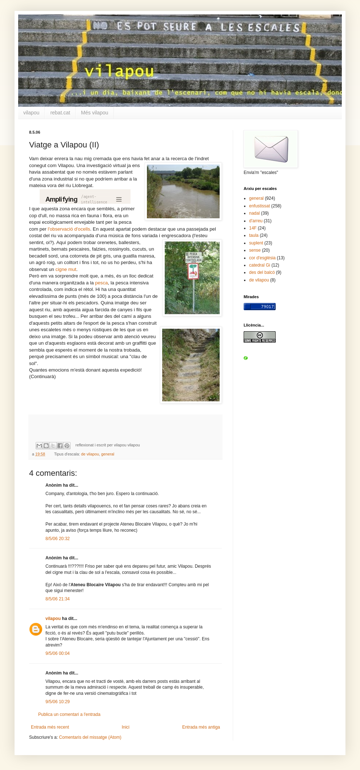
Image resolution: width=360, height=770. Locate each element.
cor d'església (262, 257)
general (107, 454)
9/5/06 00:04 (57, 653)
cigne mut (66, 269)
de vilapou (90, 454)
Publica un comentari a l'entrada (69, 714)
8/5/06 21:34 (57, 598)
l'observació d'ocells (69, 229)
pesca (101, 282)
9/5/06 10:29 (57, 701)
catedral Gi (259, 265)
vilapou (31, 112)
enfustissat (259, 205)
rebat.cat (60, 112)
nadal (254, 213)
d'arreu (256, 220)
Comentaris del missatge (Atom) (90, 737)
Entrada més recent (50, 727)
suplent (256, 243)
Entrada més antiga (201, 727)
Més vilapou (94, 112)
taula (254, 235)
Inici (125, 727)
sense (255, 250)
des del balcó (262, 272)
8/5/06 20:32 (57, 538)
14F (253, 228)
